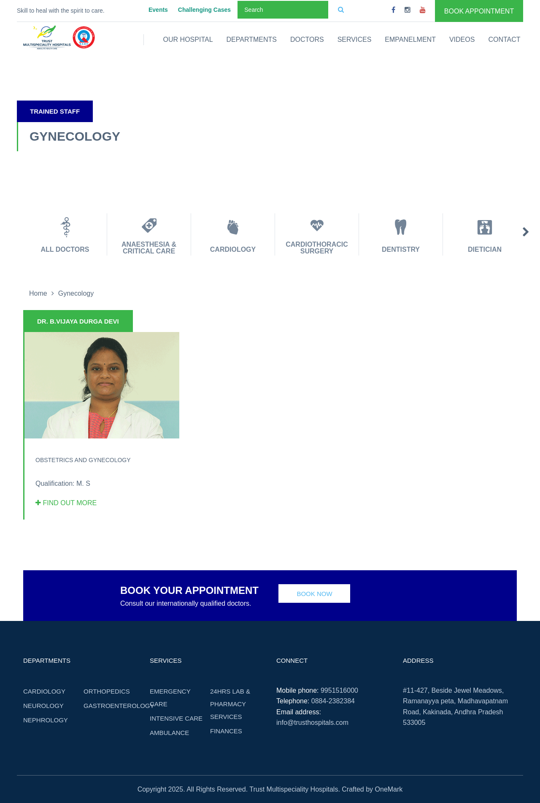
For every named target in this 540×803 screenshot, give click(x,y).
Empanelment (410, 39)
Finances (226, 731)
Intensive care (176, 718)
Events (158, 9)
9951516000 (339, 690)
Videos (462, 39)
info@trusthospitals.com (312, 722)
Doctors (307, 39)
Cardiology (44, 691)
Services (355, 39)
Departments (252, 39)
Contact (504, 39)
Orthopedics (107, 691)
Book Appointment (479, 11)
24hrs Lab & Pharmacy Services (230, 704)
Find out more (66, 502)
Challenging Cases (204, 9)
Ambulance (169, 732)
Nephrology (45, 720)
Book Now (314, 593)
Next (525, 232)
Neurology (43, 705)
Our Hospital (188, 39)
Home (38, 293)
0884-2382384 (333, 701)
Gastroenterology (119, 705)
